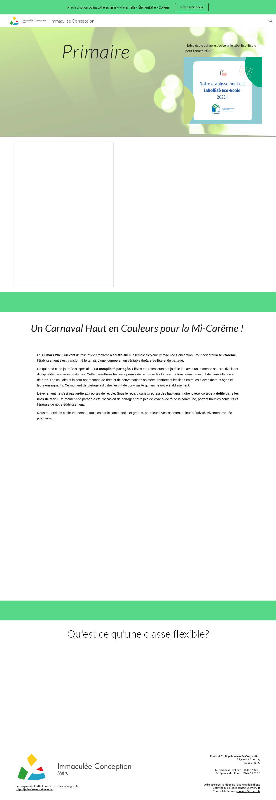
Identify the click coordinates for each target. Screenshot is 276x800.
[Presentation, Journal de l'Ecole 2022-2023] (64, 214)
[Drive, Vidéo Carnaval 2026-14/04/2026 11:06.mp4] (138, 509)
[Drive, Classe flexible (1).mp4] (138, 697)
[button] (270, 20)
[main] (95, 51)
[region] (138, 7)
